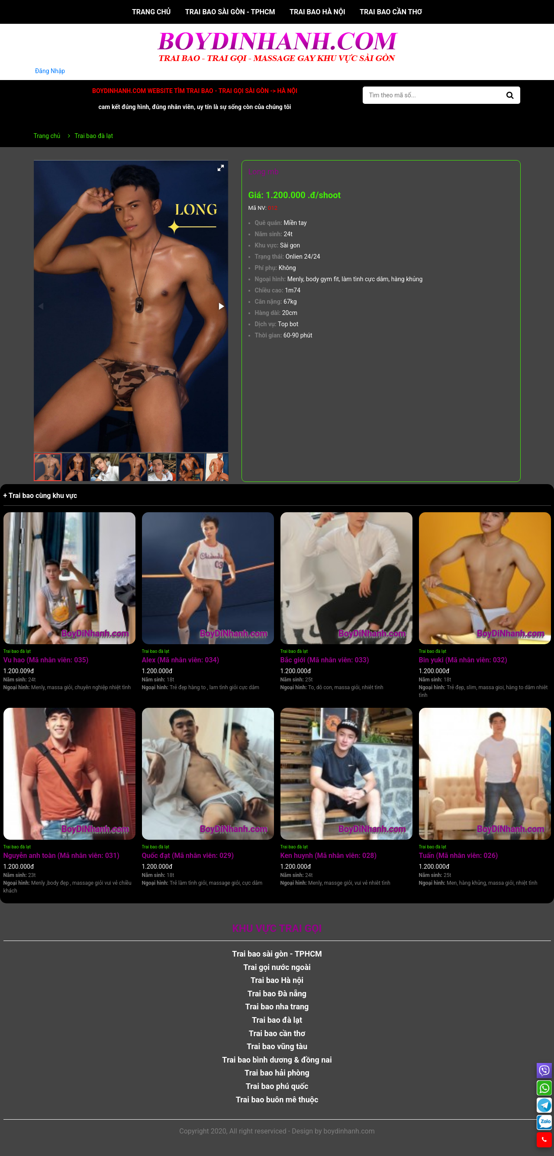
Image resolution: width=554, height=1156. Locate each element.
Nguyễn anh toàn (61, 855)
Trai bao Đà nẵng (277, 993)
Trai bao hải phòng (277, 1072)
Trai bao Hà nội (317, 12)
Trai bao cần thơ (391, 12)
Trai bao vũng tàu (277, 1046)
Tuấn (458, 855)
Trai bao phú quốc (277, 1086)
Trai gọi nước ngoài (277, 967)
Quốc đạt (188, 855)
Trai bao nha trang (277, 1006)
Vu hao (46, 660)
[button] (221, 168)
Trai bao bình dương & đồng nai (277, 1059)
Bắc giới (324, 660)
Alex (180, 660)
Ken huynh (328, 855)
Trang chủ (151, 12)
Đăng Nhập (50, 70)
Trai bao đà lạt (17, 651)
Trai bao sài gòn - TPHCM (230, 12)
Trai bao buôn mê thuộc (277, 1099)
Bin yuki (463, 660)
